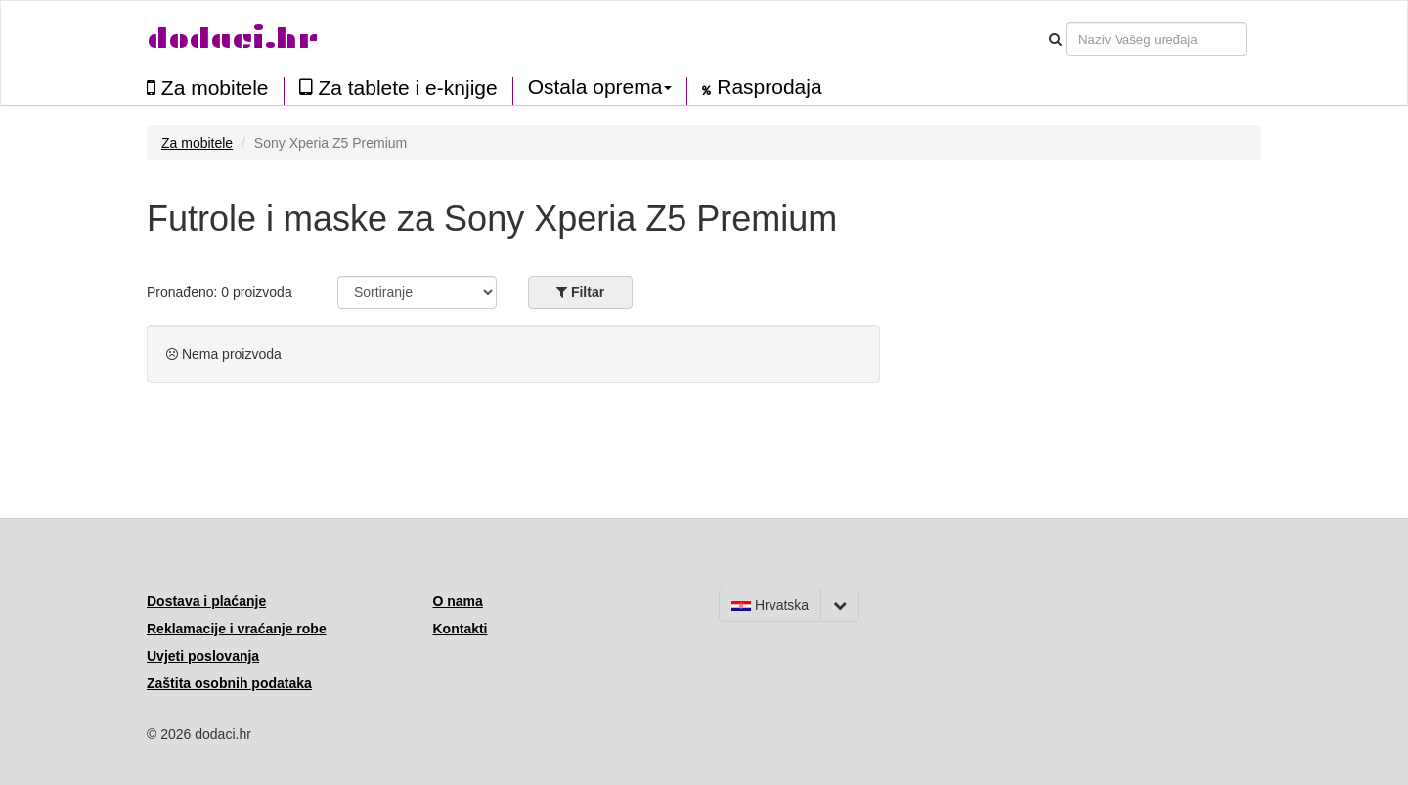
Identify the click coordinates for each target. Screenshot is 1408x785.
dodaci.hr (233, 39)
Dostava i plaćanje (206, 601)
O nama (458, 601)
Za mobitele (208, 87)
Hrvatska (770, 605)
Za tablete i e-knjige (398, 87)
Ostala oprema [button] (600, 87)
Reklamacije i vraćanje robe (237, 628)
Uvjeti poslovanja (203, 656)
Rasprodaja (761, 87)
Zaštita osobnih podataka (229, 683)
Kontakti (460, 628)
